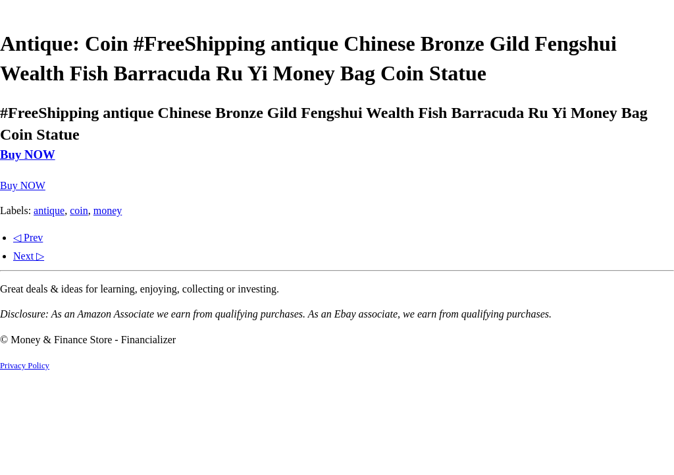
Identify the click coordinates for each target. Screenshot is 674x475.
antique (49, 210)
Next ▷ (28, 256)
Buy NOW (27, 154)
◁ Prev (28, 237)
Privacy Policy (24, 365)
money (107, 210)
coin (79, 210)
